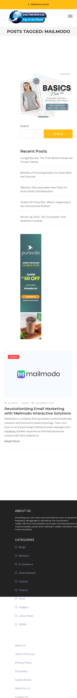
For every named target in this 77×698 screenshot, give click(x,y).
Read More (12, 441)
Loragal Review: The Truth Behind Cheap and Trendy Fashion (46, 159)
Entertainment (27, 572)
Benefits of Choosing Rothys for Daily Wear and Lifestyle (46, 174)
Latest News (26, 615)
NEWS (22, 624)
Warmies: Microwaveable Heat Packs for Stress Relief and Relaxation (44, 189)
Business (24, 555)
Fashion (23, 581)
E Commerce (26, 564)
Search (24, 126)
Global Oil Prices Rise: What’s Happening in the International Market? (45, 204)
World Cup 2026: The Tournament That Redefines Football (43, 218)
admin (25, 403)
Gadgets (24, 607)
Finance (23, 590)
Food (22, 598)
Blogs (13, 357)
